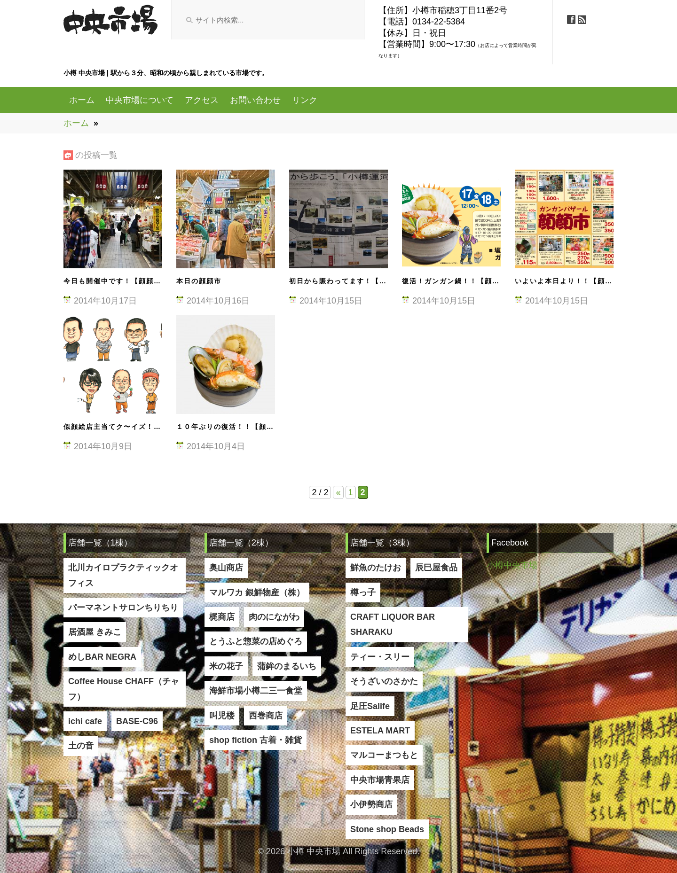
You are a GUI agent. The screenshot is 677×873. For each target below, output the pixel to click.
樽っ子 (363, 592)
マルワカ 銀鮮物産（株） (257, 592)
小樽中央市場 (512, 565)
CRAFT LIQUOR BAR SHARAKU (392, 624)
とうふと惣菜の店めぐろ (255, 641)
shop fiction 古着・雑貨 (255, 740)
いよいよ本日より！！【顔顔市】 (571, 281)
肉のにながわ (274, 617)
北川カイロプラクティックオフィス (123, 575)
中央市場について (139, 100)
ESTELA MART (380, 730)
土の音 (81, 745)
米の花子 (226, 666)
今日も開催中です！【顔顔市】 (116, 281)
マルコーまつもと (384, 755)
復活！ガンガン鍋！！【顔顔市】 (458, 281)
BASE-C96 (137, 721)
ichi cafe (85, 721)
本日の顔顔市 (198, 281)
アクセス (202, 100)
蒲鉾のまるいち (286, 666)
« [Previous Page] (338, 492)
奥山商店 (226, 567)
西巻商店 (266, 715)
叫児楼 (222, 715)
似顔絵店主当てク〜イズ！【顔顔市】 (127, 426)
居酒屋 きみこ (94, 632)
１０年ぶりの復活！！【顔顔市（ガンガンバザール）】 (270, 426)
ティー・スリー (379, 657)
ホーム (81, 100)
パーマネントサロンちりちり (123, 607)
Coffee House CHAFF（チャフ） (123, 689)
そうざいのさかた (384, 681)
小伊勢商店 (371, 804)
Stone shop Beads (387, 829)
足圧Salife (370, 706)
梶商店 (222, 617)
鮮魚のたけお (375, 567)
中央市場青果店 (379, 780)
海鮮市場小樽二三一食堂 (255, 690)
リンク (304, 100)
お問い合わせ (255, 100)
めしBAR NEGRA (102, 657)
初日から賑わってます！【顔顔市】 (349, 281)
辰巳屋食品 (436, 567)
